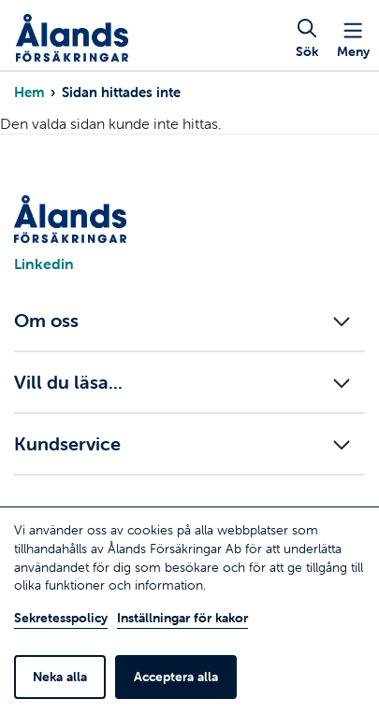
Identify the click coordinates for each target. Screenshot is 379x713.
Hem (29, 92)
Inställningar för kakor (182, 617)
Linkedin (44, 263)
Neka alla (60, 676)
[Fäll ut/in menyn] (189, 320)
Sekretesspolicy (61, 617)
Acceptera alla (176, 676)
